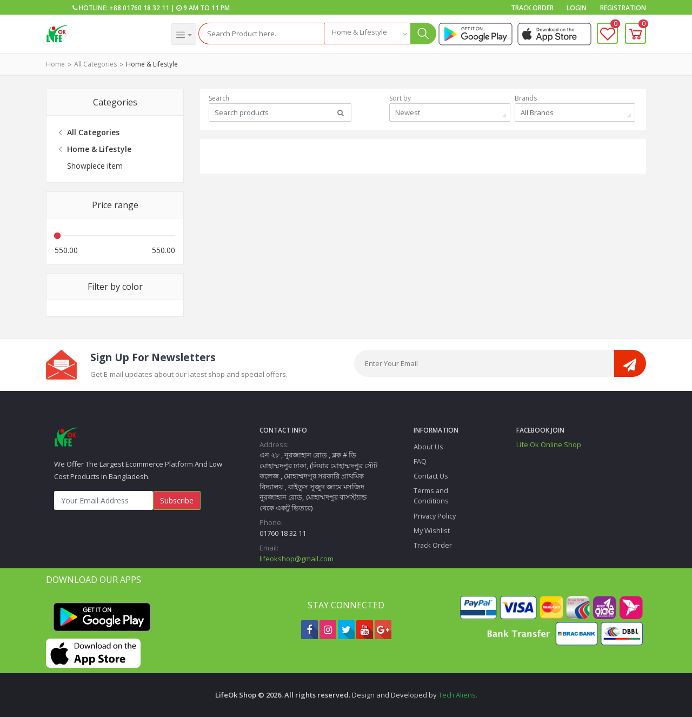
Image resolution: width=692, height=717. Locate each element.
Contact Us (431, 476)
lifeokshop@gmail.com (297, 558)
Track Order (532, 7)
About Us (428, 447)
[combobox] (367, 33)
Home (55, 64)
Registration (623, 7)
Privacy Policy (435, 516)
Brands (526, 98)
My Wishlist (432, 530)
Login (577, 7)
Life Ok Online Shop (548, 444)
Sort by (400, 98)
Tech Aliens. (457, 695)
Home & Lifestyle (152, 64)
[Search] (261, 33)
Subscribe (177, 500)
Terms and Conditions (431, 496)
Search (219, 98)
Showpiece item (95, 166)
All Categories (95, 64)
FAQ (420, 461)
